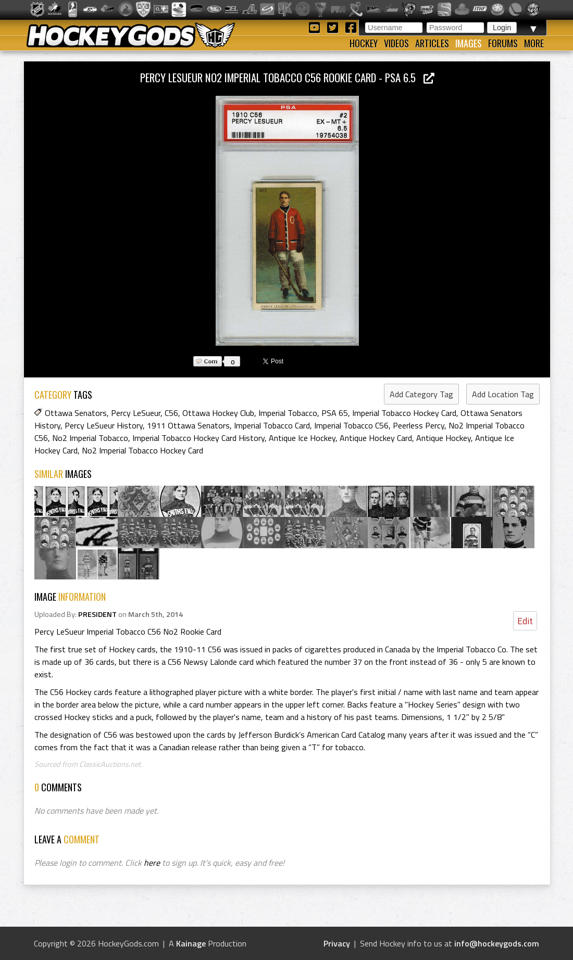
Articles (432, 43)
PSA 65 (334, 413)
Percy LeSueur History (104, 425)
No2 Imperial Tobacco (90, 438)
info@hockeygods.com (496, 943)
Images (468, 43)
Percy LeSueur (135, 413)
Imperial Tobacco (287, 413)
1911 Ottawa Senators (188, 425)
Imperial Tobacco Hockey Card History (198, 438)
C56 (171, 413)
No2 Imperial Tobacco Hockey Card (142, 450)
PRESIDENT (97, 614)
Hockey (364, 43)
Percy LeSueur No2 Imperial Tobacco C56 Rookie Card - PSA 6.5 (287, 77)
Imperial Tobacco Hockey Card (404, 413)
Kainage (191, 943)
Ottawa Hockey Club (218, 413)
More (534, 43)
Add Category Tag (421, 394)
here (152, 862)
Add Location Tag (503, 394)
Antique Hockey (443, 438)
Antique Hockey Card (376, 438)
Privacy (336, 943)
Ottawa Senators (76, 413)
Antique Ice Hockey (302, 438)
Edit (525, 621)
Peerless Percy (418, 425)
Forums (503, 43)
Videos (396, 43)
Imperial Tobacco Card (272, 425)
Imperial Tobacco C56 (351, 425)
